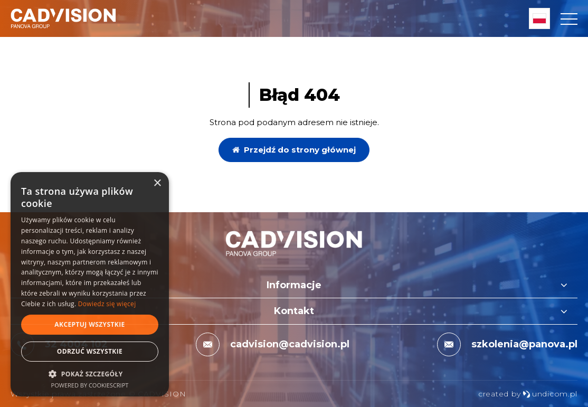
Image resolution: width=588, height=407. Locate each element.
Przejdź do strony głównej (294, 150)
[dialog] (90, 284)
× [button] (157, 183)
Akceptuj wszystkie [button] (89, 324)
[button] (89, 373)
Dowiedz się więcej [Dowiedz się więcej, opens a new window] (107, 303)
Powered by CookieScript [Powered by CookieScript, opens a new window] (90, 385)
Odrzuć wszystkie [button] (89, 351)
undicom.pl (550, 394)
